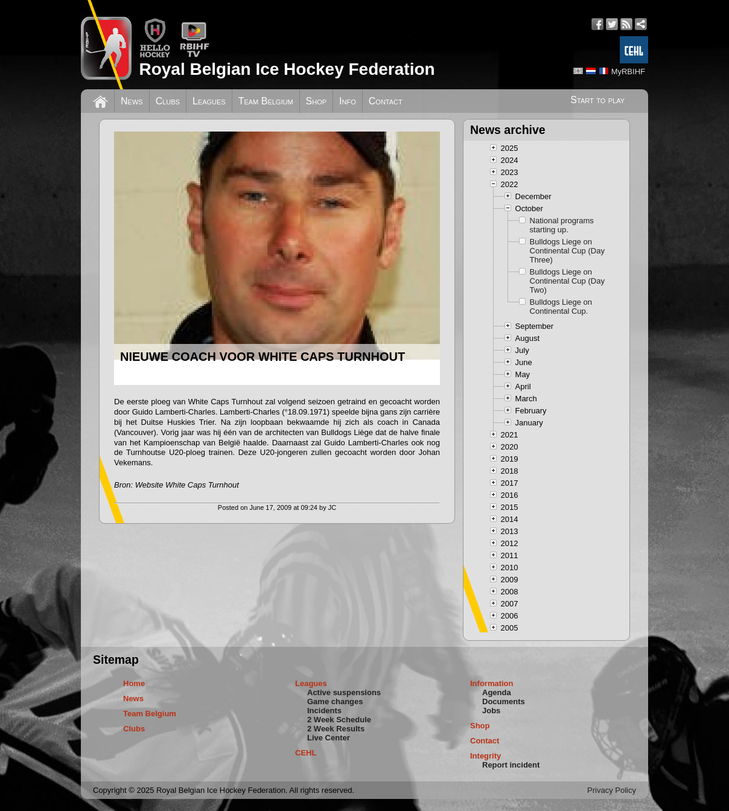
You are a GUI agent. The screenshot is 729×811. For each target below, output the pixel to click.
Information (492, 683)
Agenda (496, 692)
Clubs (168, 101)
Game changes (335, 701)
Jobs (491, 710)
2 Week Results (335, 728)
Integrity (485, 755)
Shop (316, 101)
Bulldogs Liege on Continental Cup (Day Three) (567, 250)
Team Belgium (265, 101)
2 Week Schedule (339, 719)
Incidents (324, 710)
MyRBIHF (628, 71)
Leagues (209, 101)
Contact (386, 101)
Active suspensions (344, 692)
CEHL (305, 752)
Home (134, 683)
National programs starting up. (562, 225)
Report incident (511, 764)
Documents (503, 701)
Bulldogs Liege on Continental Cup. (561, 306)
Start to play (597, 100)
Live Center (328, 737)
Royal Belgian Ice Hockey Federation (287, 69)
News (132, 101)
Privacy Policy (611, 790)
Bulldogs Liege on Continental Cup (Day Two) (567, 280)
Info (347, 101)
